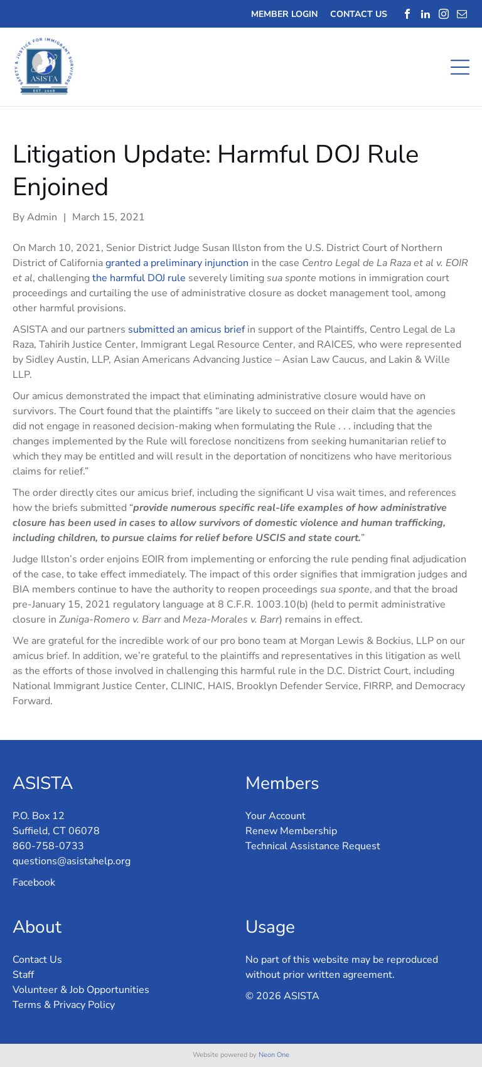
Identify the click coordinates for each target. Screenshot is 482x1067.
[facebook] (407, 13)
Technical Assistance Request (312, 846)
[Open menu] (460, 67)
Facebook (34, 882)
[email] (461, 13)
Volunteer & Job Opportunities (81, 990)
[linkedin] (425, 13)
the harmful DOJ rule (139, 278)
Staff (23, 975)
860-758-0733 (48, 846)
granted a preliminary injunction (177, 263)
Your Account (275, 816)
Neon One (274, 1054)
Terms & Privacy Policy (64, 1005)
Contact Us (37, 960)
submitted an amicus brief (186, 329)
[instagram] (443, 13)
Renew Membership (291, 831)
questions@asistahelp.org (72, 861)
